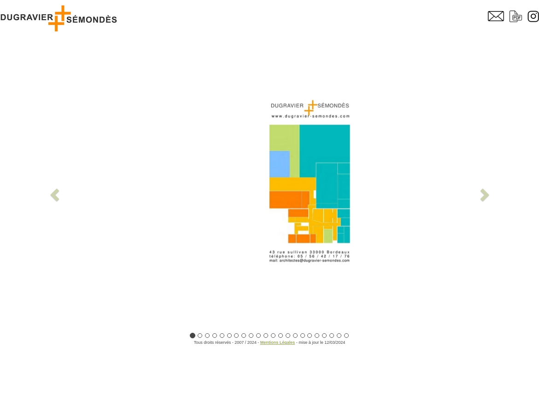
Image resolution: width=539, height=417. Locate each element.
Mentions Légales (277, 342)
